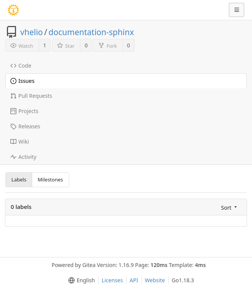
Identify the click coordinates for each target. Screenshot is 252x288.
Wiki (19, 141)
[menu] (229, 207)
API (134, 280)
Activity (23, 156)
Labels (18, 179)
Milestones (50, 179)
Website (155, 280)
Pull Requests (31, 95)
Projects (24, 111)
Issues (22, 80)
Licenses (112, 280)
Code (20, 65)
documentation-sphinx (91, 32)
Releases (25, 126)
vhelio (31, 32)
